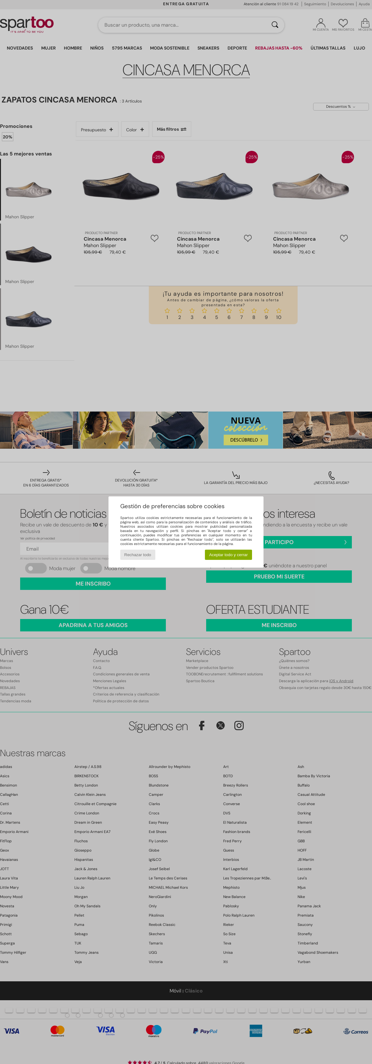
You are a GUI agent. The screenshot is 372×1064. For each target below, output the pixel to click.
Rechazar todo (137, 554)
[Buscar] (275, 25)
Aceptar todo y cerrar (228, 554)
